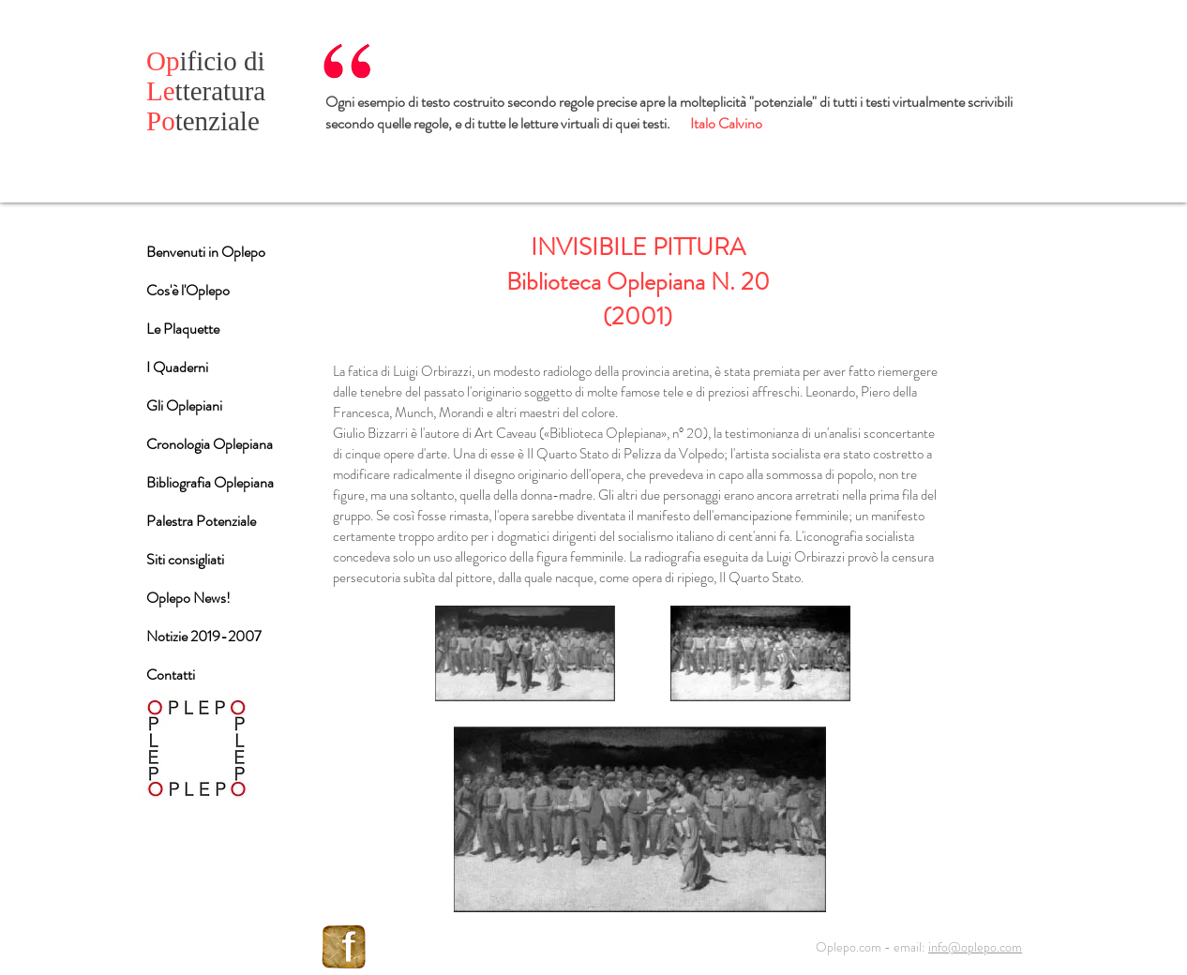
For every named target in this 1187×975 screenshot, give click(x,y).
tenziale (203, 121)
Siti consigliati (185, 559)
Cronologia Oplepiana (209, 444)
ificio (195, 61)
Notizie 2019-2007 (204, 636)
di (254, 61)
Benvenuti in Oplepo (205, 251)
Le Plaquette (182, 328)
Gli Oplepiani (184, 405)
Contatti (170, 674)
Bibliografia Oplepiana (210, 482)
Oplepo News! (188, 597)
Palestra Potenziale (201, 521)
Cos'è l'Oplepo (188, 290)
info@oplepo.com (975, 947)
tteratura (205, 91)
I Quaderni (177, 367)
